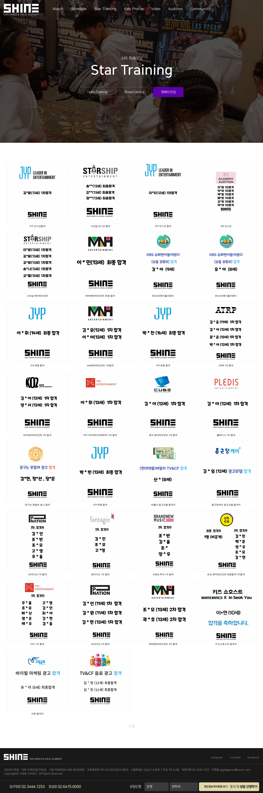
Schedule (78, 9)
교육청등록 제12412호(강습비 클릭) (107, 769)
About (58, 9)
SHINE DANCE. (29, 773)
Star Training (105, 9)
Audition (175, 9)
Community (200, 9)
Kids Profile (133, 9)
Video (156, 9)
